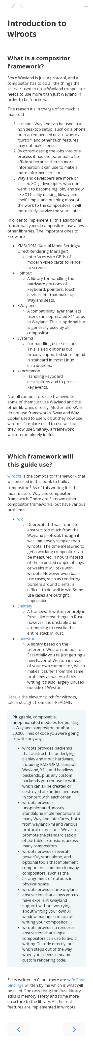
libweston (26, 638)
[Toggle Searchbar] (21, 6)
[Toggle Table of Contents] (5, 6)
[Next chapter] (74, 1029)
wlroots (14, 476)
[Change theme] (13, 6)
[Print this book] (86, 6)
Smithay (24, 606)
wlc (20, 519)
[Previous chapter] (18, 1029)
